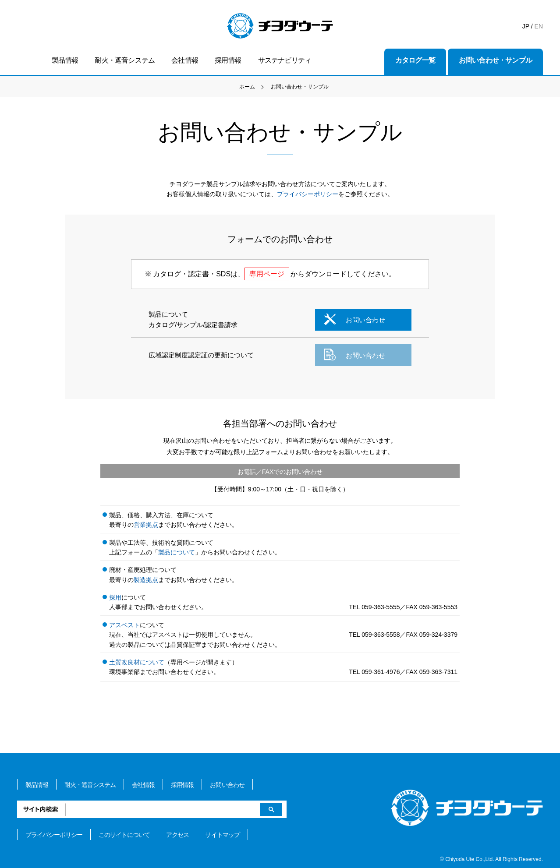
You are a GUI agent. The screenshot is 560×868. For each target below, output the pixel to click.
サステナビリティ (285, 60)
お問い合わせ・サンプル (495, 60)
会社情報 (184, 60)
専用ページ (266, 274)
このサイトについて (124, 834)
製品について (176, 552)
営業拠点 (146, 524)
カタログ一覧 (415, 60)
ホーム (247, 87)
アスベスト (124, 624)
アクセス (177, 834)
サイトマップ (222, 834)
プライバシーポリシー (307, 194)
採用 (115, 597)
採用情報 (228, 60)
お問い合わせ (353, 319)
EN (539, 26)
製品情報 (65, 60)
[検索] (152, 809)
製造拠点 (146, 579)
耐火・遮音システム (125, 60)
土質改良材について (136, 662)
